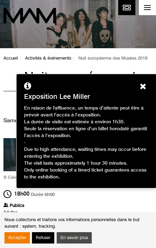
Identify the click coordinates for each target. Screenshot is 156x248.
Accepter (17, 238)
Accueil (10, 58)
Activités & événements (48, 58)
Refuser (43, 238)
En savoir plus (74, 238)
